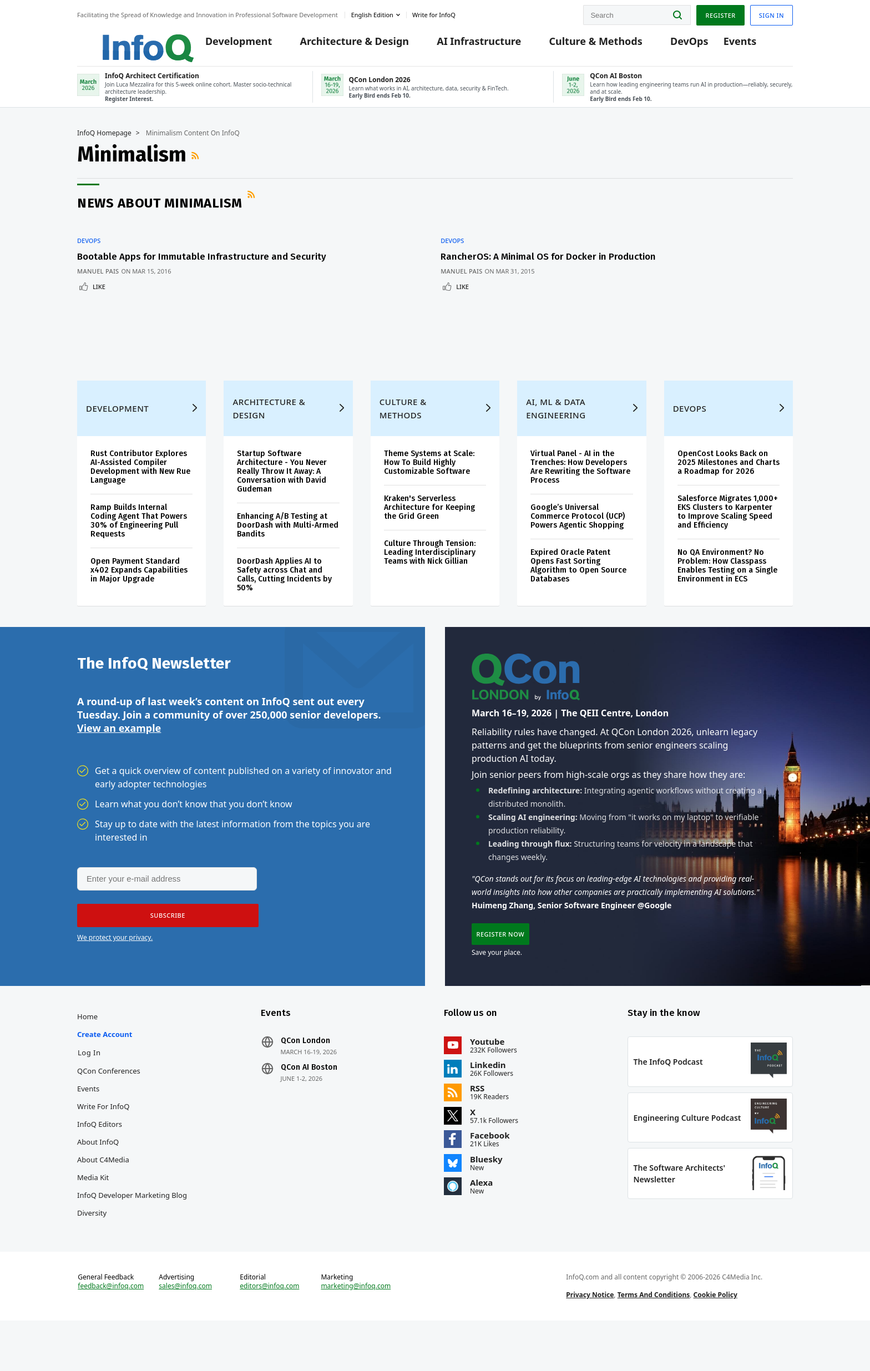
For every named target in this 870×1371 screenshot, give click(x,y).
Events (731, 45)
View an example (119, 755)
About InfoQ (98, 1176)
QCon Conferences (108, 1105)
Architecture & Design (345, 45)
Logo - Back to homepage (123, 40)
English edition (372, 13)
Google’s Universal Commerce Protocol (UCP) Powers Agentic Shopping (577, 538)
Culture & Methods (586, 45)
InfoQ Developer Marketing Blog (132, 1229)
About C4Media (103, 1193)
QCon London (305, 1074)
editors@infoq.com (269, 1331)
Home (87, 1050)
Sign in (771, 13)
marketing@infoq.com (356, 1331)
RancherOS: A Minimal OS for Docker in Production (406, 266)
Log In (89, 1086)
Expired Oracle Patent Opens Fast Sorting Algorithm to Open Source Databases (578, 587)
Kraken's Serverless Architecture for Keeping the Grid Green (429, 529)
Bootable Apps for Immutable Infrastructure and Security (182, 266)
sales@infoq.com (185, 1331)
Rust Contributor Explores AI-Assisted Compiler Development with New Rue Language (140, 489)
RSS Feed (196, 165)
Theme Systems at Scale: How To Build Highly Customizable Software (429, 484)
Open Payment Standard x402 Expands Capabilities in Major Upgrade (139, 591)
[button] (164, 944)
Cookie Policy (715, 1339)
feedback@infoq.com (111, 1331)
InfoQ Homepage (104, 142)
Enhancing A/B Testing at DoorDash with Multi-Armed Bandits (287, 546)
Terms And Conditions (654, 1339)
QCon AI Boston (309, 1101)
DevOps (680, 45)
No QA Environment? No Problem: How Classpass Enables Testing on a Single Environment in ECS (727, 587)
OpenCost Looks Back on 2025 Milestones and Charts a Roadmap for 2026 (728, 484)
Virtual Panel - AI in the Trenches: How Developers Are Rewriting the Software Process (580, 489)
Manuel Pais (98, 286)
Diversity (92, 1247)
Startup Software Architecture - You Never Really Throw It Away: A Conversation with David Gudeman (282, 493)
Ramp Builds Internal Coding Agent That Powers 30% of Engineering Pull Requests (138, 542)
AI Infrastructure (470, 45)
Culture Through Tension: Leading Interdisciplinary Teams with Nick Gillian (430, 574)
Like (99, 302)
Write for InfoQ (103, 1140)
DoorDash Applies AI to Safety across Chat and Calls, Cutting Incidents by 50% (284, 596)
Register (720, 13)
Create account (104, 1068)
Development (229, 45)
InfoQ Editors (99, 1158)
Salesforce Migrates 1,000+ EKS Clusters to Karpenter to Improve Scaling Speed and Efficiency (727, 533)
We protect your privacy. (115, 966)
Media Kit (93, 1211)
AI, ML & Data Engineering (555, 430)
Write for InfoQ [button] (434, 13)
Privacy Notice (590, 1339)
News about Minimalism (159, 212)
